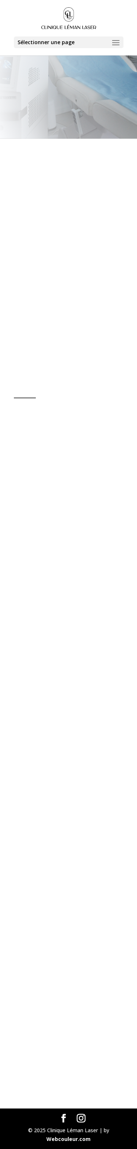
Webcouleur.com (68, 1138)
